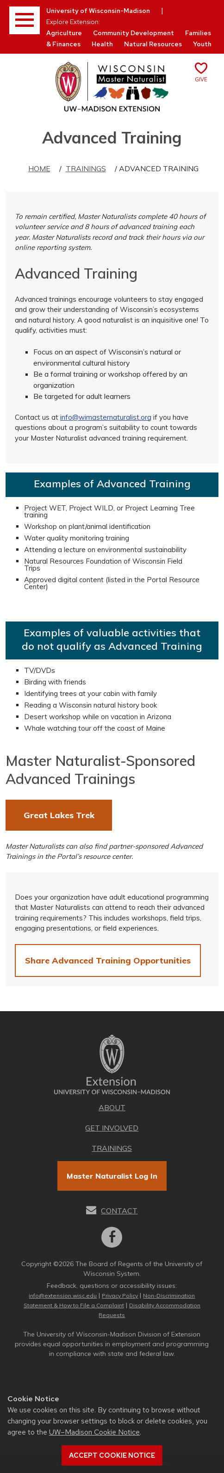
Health (102, 44)
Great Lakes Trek (59, 815)
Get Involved (111, 1127)
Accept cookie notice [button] (112, 1455)
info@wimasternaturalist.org (105, 417)
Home (39, 168)
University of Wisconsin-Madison (98, 10)
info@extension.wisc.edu (63, 1295)
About (112, 1107)
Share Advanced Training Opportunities (108, 960)
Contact (119, 1210)
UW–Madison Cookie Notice (94, 1432)
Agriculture (64, 33)
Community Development (133, 33)
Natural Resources (153, 44)
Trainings (86, 168)
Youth (202, 44)
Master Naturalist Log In (112, 1176)
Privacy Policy (120, 1295)
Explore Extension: (73, 22)
